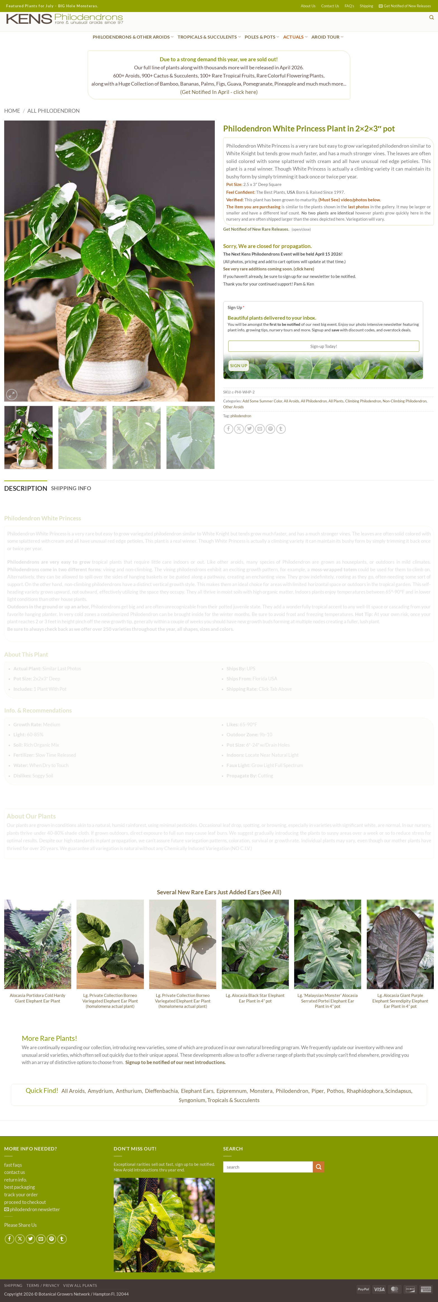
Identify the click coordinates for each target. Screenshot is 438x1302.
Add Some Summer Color (262, 401)
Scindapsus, (398, 1091)
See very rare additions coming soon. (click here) (268, 268)
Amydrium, (101, 1091)
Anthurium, (130, 1091)
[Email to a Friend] (260, 429)
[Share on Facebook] (228, 429)
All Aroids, (74, 1091)
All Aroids (291, 401)
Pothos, (336, 1091)
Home (12, 110)
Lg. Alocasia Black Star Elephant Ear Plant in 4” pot (255, 998)
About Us (308, 6)
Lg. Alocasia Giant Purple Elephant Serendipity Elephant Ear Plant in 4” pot (400, 1001)
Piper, (318, 1091)
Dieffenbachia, (162, 1091)
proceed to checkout (25, 1202)
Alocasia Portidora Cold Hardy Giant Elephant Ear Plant (37, 998)
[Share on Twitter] (249, 429)
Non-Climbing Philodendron (405, 401)
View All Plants (80, 1286)
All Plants (336, 401)
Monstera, (262, 1091)
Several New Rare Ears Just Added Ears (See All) (219, 892)
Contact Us (330, 6)
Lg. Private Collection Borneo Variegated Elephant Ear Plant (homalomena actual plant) (110, 1001)
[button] (405, 6)
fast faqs (13, 1165)
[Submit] (318, 1167)
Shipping (366, 6)
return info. (15, 1180)
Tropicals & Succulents (233, 1100)
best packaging (19, 1187)
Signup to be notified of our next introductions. (175, 1063)
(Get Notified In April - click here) (219, 92)
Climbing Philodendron (363, 401)
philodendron (240, 416)
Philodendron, (293, 1091)
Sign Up (236, 307)
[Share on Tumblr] (281, 429)
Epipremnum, (232, 1091)
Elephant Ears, (198, 1091)
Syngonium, (192, 1100)
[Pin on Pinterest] (270, 429)
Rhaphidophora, (365, 1091)
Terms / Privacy (43, 1286)
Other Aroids (233, 407)
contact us (14, 1173)
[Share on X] (239, 429)
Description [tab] (27, 488)
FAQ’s (349, 6)
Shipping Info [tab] (75, 488)
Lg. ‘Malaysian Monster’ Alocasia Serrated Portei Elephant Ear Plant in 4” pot (327, 1001)
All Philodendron (53, 110)
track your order (21, 1195)
